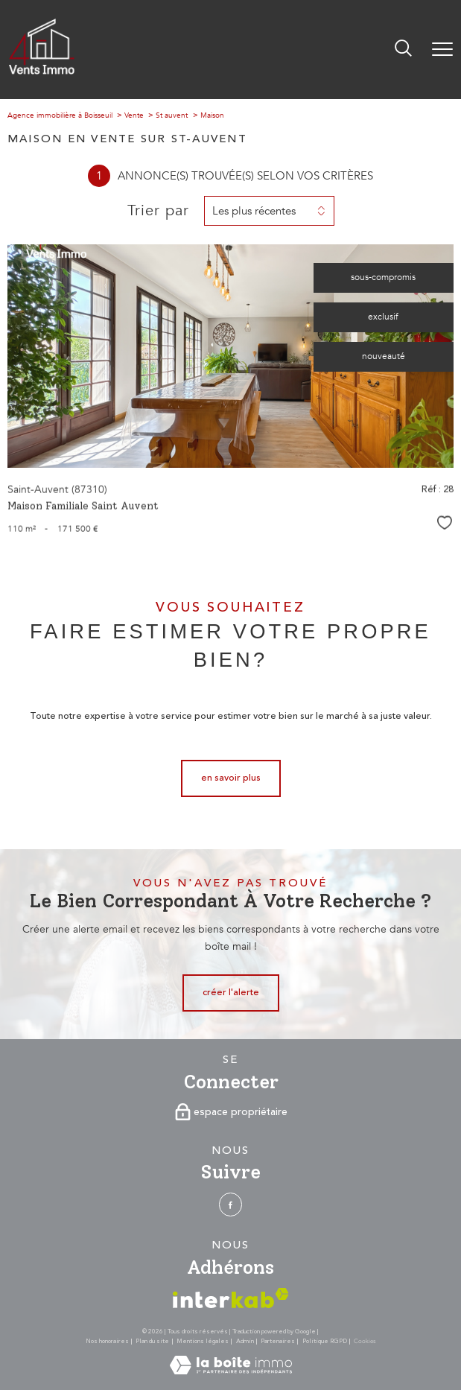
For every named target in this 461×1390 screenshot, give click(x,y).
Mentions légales (203, 1341)
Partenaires (278, 1341)
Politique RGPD (324, 1341)
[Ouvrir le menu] (442, 49)
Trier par (158, 211)
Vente (134, 115)
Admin (245, 1341)
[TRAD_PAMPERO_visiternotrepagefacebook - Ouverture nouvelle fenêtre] (230, 1204)
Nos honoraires (107, 1341)
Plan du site (152, 1341)
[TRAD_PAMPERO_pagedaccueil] (41, 72)
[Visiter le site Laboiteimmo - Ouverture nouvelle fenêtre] (231, 1372)
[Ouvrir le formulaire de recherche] (403, 49)
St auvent (172, 115)
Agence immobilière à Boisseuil (59, 115)
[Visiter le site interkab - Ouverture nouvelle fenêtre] (231, 1298)
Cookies (364, 1341)
